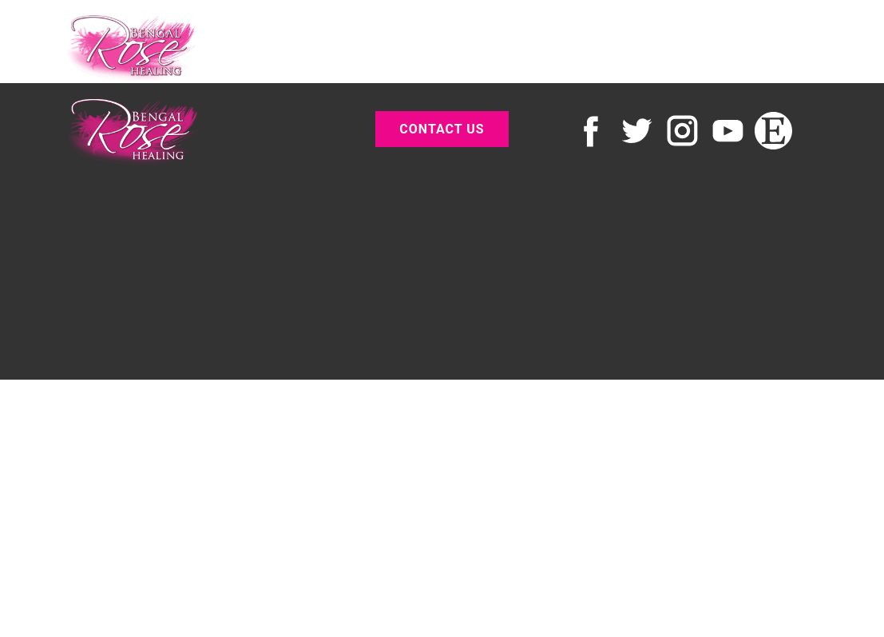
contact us (441, 129)
